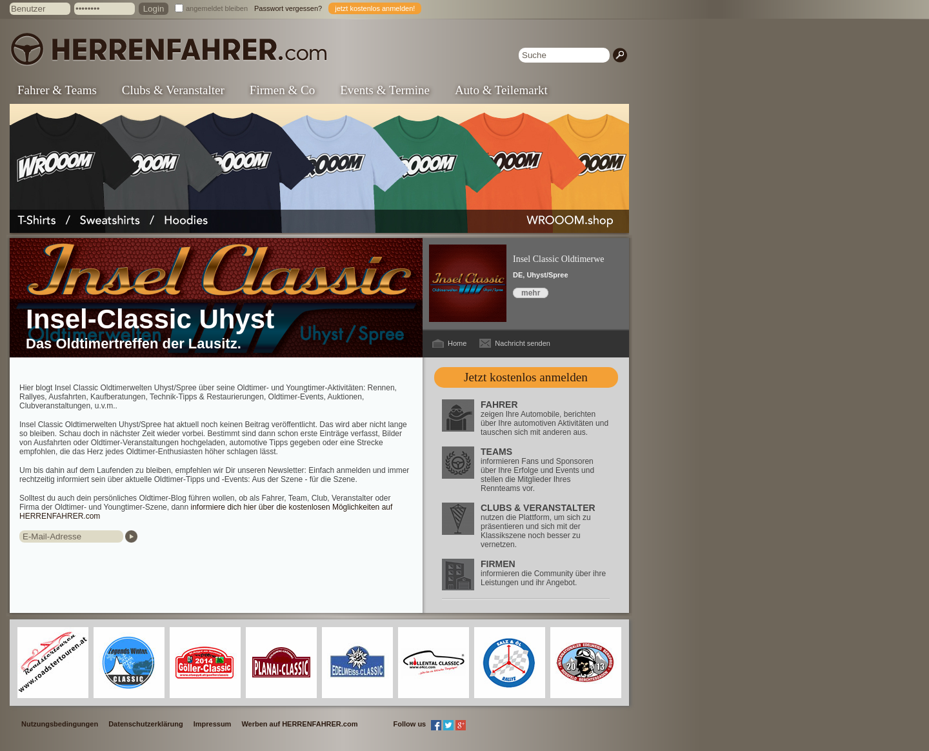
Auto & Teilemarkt (501, 90)
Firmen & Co (282, 90)
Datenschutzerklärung (145, 724)
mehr (530, 292)
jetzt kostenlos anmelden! (375, 8)
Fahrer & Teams (57, 90)
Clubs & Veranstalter (173, 90)
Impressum (213, 724)
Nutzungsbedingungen (59, 724)
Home (457, 343)
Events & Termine (385, 90)
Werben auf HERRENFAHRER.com (299, 724)
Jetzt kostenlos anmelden (526, 377)
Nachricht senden (522, 343)
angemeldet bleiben (217, 8)
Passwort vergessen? (288, 8)
